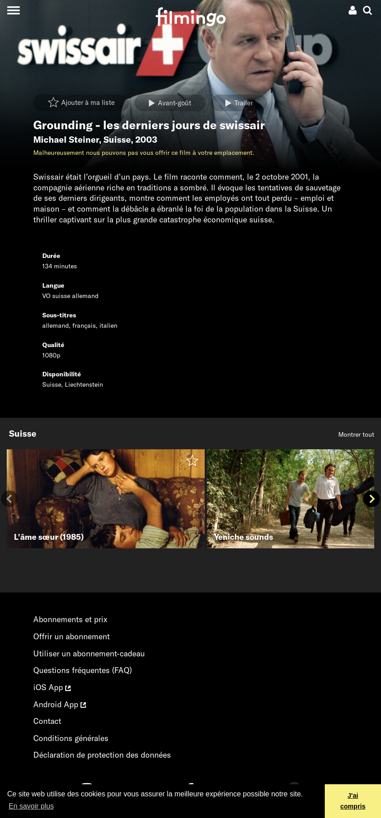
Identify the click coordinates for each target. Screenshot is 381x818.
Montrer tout (356, 434)
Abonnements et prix (70, 619)
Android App (59, 704)
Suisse (117, 139)
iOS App (52, 687)
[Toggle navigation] (13, 10)
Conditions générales (70, 738)
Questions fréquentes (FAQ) (82, 670)
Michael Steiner (66, 139)
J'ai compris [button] (353, 801)
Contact (47, 721)
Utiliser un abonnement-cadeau (89, 653)
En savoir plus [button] (31, 806)
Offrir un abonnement (71, 636)
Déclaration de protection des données (102, 755)
